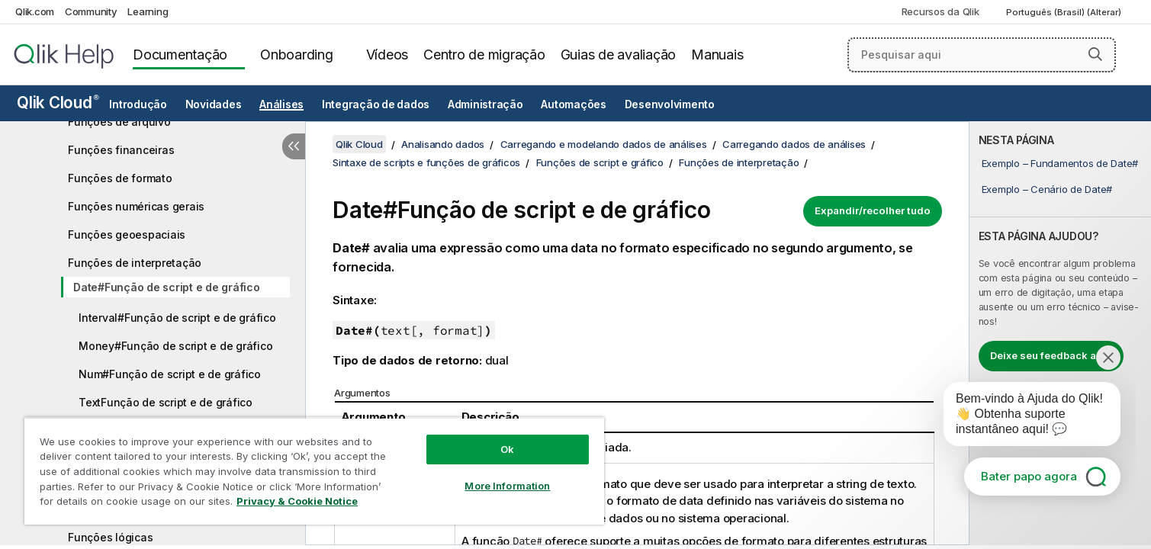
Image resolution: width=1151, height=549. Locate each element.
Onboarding (296, 55)
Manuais (717, 55)
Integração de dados (375, 104)
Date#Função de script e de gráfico (166, 287)
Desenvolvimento (670, 104)
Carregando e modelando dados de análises (603, 144)
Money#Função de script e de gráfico (175, 345)
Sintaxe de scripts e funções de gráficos (426, 162)
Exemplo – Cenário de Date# (1047, 189)
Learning (147, 11)
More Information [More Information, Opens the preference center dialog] (507, 486)
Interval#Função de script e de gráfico (177, 317)
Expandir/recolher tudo (873, 210)
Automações (573, 104)
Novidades (213, 104)
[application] (1021, 417)
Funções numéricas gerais (136, 206)
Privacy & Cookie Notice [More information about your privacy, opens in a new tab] (297, 501)
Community (91, 11)
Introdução (138, 104)
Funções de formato (120, 178)
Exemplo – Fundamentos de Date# (1060, 163)
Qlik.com (34, 11)
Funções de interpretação (134, 262)
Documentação (180, 55)
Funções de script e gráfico (600, 162)
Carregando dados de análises (794, 144)
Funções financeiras (121, 149)
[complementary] (1060, 333)
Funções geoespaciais (126, 234)
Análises (281, 104)
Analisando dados (442, 144)
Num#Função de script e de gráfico (170, 374)
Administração (485, 104)
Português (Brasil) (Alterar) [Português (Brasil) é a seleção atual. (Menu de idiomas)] (1065, 12)
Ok (507, 449)
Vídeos (387, 55)
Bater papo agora (1029, 476)
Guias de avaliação (619, 55)
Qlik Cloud (58, 102)
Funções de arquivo (119, 121)
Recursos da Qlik (940, 11)
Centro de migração (484, 55)
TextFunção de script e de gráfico (165, 402)
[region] (314, 471)
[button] (1095, 54)
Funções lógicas (110, 537)
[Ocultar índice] (293, 146)
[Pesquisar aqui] (981, 55)
